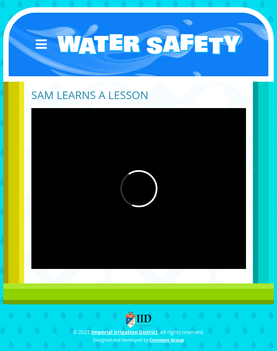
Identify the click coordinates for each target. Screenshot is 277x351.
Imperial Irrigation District (124, 332)
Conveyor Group (166, 340)
